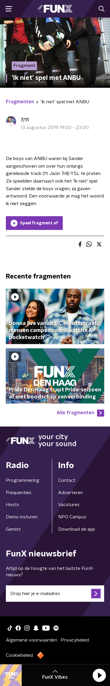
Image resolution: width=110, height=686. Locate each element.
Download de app (76, 529)
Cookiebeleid (19, 655)
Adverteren (70, 492)
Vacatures (68, 504)
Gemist (13, 529)
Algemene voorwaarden (31, 640)
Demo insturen (22, 517)
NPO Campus (72, 517)
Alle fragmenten (80, 413)
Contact (66, 480)
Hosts (12, 504)
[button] (99, 675)
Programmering (22, 480)
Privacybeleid (75, 640)
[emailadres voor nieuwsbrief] (55, 593)
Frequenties (18, 492)
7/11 (25, 120)
